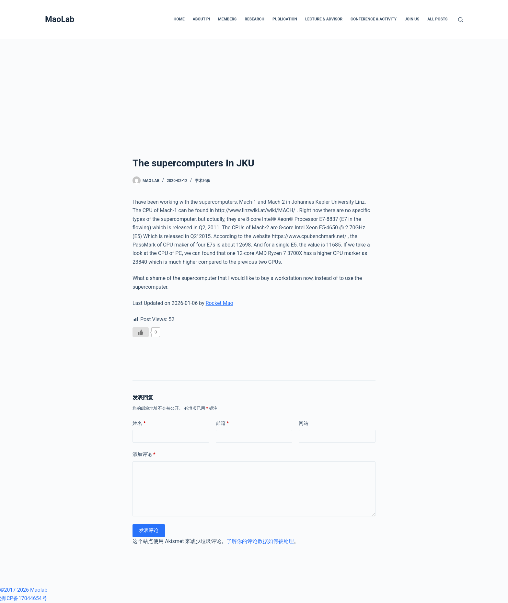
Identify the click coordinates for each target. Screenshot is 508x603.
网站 (303, 423)
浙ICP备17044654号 (23, 598)
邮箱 (222, 423)
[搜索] (460, 19)
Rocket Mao (219, 303)
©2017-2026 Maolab (23, 590)
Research (254, 19)
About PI (201, 19)
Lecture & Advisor (323, 19)
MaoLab (59, 19)
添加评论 (144, 455)
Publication (284, 19)
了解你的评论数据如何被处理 (260, 541)
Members (227, 19)
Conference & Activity (374, 19)
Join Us (412, 19)
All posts (437, 19)
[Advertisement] (254, 87)
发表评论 (148, 530)
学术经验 (202, 180)
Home (179, 19)
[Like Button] (141, 332)
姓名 (139, 423)
